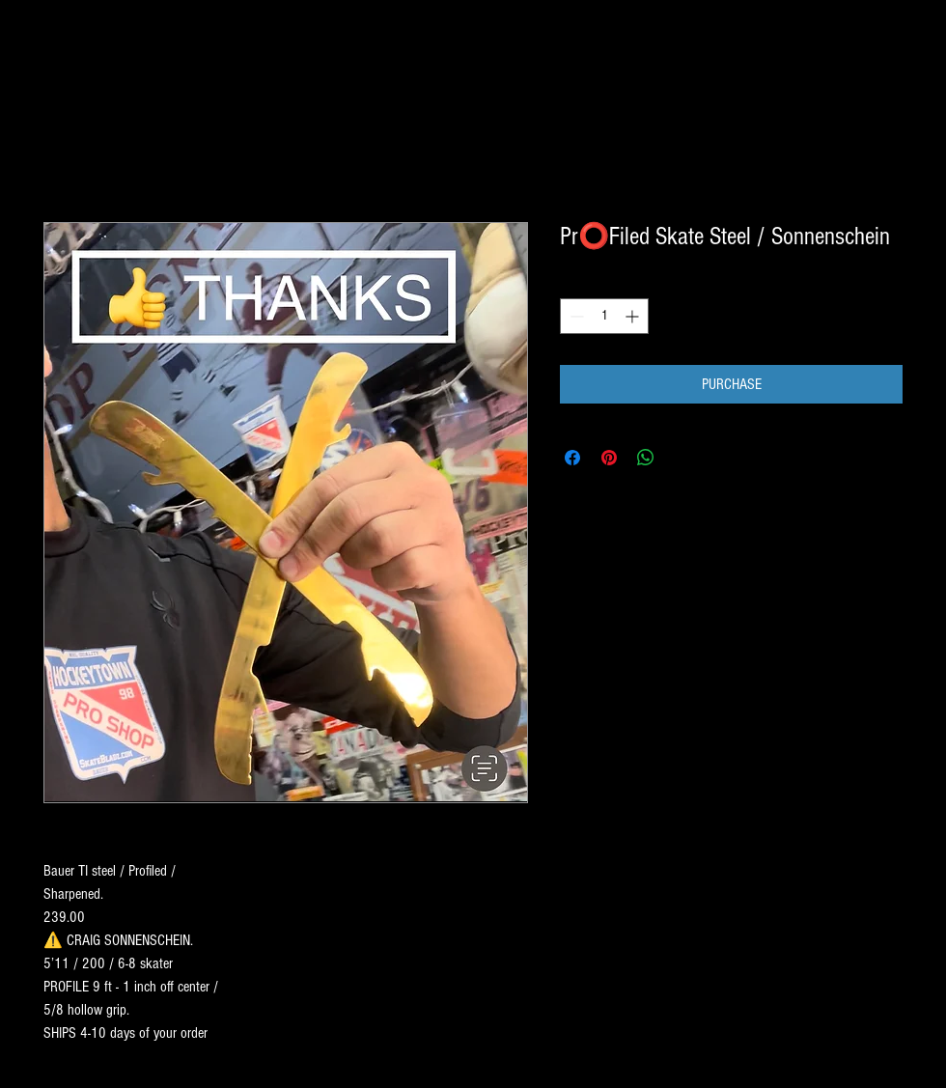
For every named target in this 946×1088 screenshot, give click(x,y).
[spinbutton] (604, 316)
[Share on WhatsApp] (645, 457)
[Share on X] (682, 457)
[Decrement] (575, 316)
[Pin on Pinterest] (609, 457)
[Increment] (634, 316)
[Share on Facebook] (572, 457)
